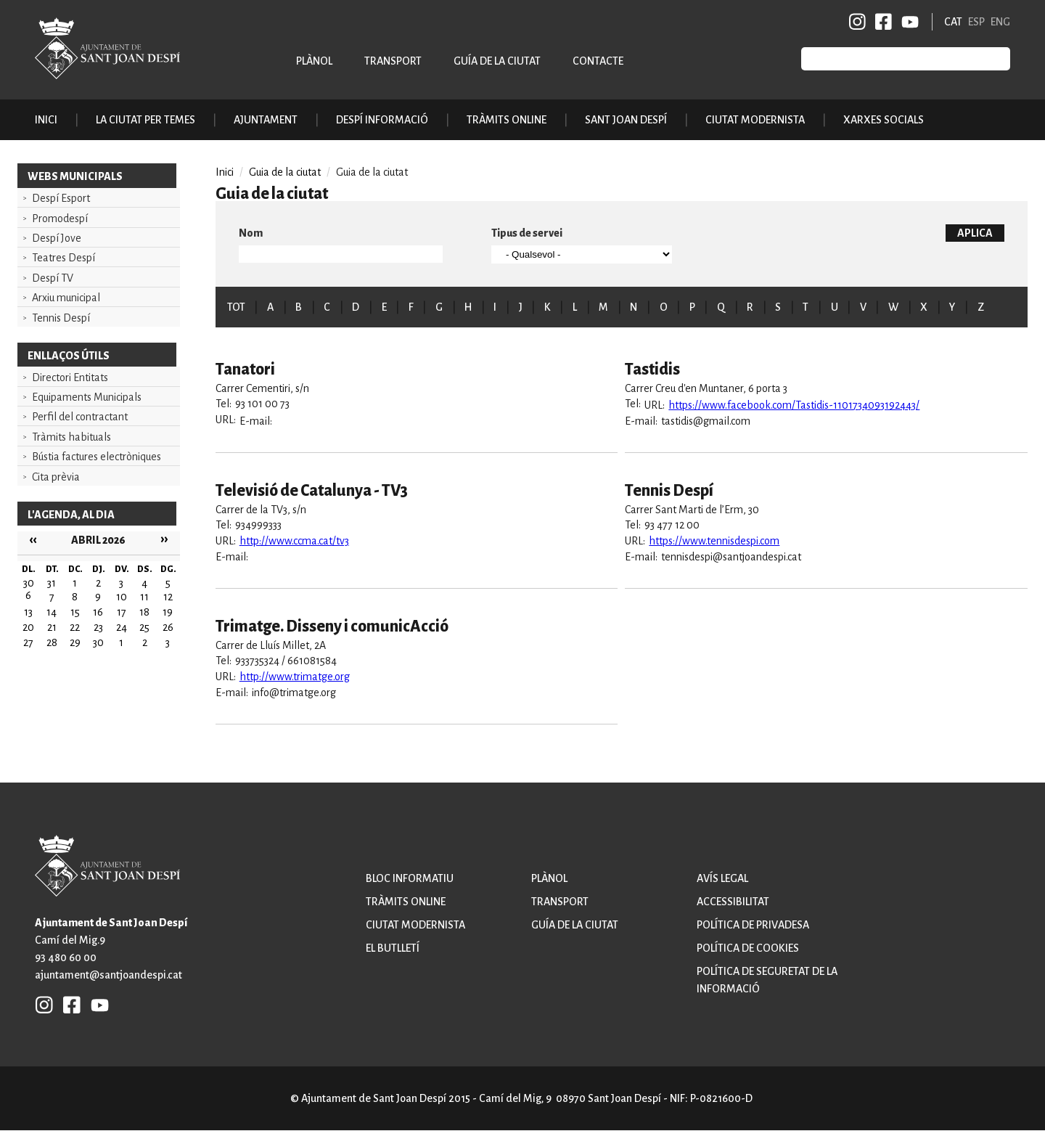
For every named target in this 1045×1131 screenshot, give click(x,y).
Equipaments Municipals (87, 397)
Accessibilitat (733, 901)
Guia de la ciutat (285, 172)
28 (51, 642)
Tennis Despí (61, 318)
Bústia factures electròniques (96, 456)
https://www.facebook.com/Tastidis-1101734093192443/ (793, 405)
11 (144, 597)
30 (98, 642)
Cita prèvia (56, 477)
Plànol (314, 61)
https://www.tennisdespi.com (714, 541)
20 (28, 627)
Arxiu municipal (66, 297)
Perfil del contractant (80, 416)
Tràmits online (506, 120)
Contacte (598, 61)
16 (98, 612)
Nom (251, 233)
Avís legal (722, 878)
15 (75, 612)
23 (98, 627)
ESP (976, 22)
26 (168, 627)
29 (75, 642)
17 (121, 612)
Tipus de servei (526, 233)
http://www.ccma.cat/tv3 (294, 541)
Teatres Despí (63, 258)
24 (121, 627)
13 (28, 612)
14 (51, 612)
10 (121, 597)
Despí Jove (56, 238)
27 (28, 642)
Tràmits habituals (71, 437)
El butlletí (392, 948)
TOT (236, 307)
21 (52, 627)
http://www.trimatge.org (294, 676)
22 (75, 627)
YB (907, 22)
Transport (393, 61)
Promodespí (60, 218)
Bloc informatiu (410, 878)
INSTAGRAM (857, 22)
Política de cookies (748, 948)
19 (168, 612)
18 (144, 612)
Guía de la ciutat (497, 61)
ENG (1000, 22)
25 (144, 627)
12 (168, 597)
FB (881, 22)
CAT (953, 22)
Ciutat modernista (415, 925)
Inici (46, 120)
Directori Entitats (70, 377)
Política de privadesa (753, 925)
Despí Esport (61, 198)
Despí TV (52, 278)
